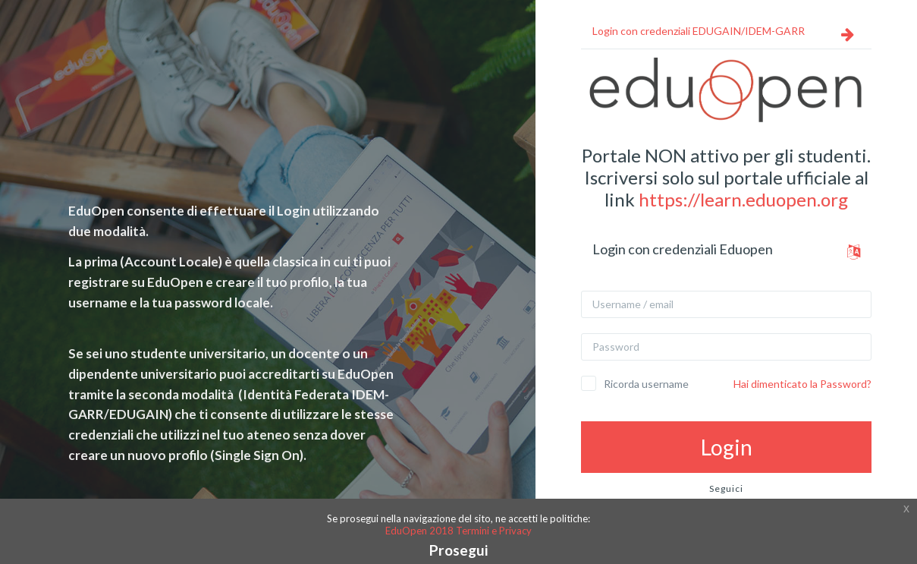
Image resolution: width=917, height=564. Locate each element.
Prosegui (458, 550)
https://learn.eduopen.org (743, 199)
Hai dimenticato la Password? (802, 383)
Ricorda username (646, 383)
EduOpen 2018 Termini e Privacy (458, 531)
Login (726, 447)
